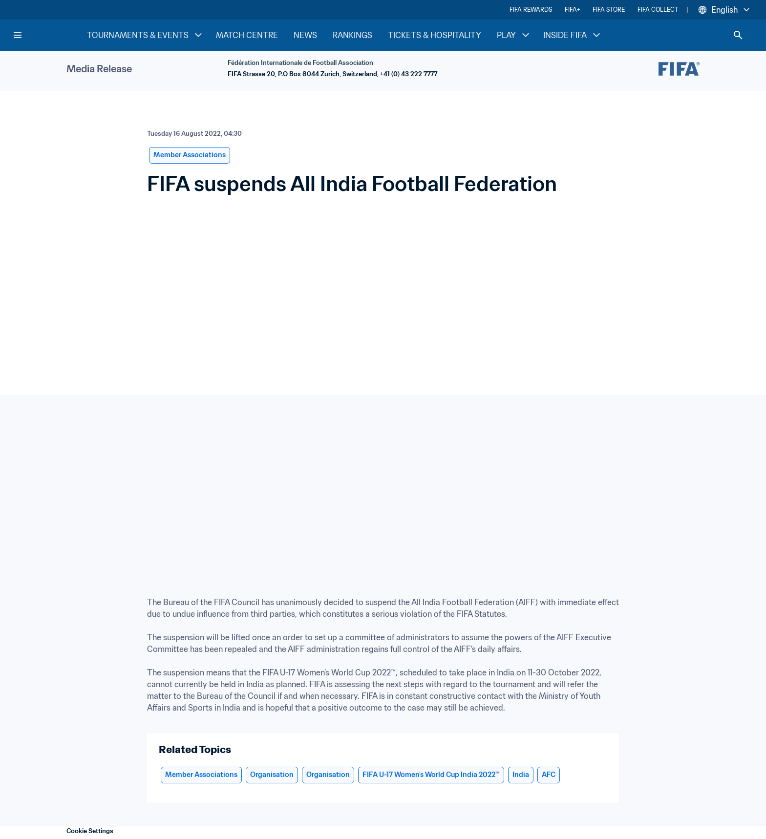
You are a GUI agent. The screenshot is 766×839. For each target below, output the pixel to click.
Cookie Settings (89, 831)
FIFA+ (572, 9)
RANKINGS (352, 35)
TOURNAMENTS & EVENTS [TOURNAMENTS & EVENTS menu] (145, 35)
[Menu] (17, 35)
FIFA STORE (609, 9)
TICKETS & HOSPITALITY (434, 35)
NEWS (305, 35)
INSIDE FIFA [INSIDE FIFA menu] (572, 35)
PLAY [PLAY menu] (514, 35)
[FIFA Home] (49, 35)
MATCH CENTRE (247, 35)
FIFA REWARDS (531, 9)
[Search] (738, 35)
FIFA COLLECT (658, 9)
